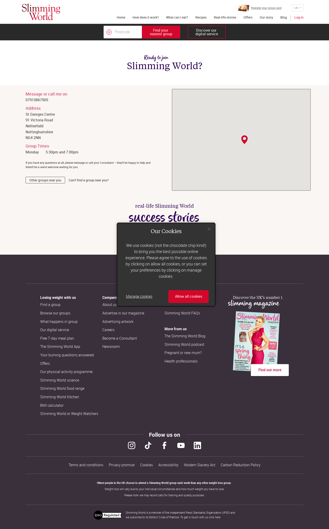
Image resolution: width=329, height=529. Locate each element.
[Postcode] (122, 32)
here (217, 517)
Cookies (146, 465)
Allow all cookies (188, 296)
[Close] (209, 229)
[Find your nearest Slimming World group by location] (108, 32)
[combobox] (141, 32)
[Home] (41, 12)
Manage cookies (139, 296)
